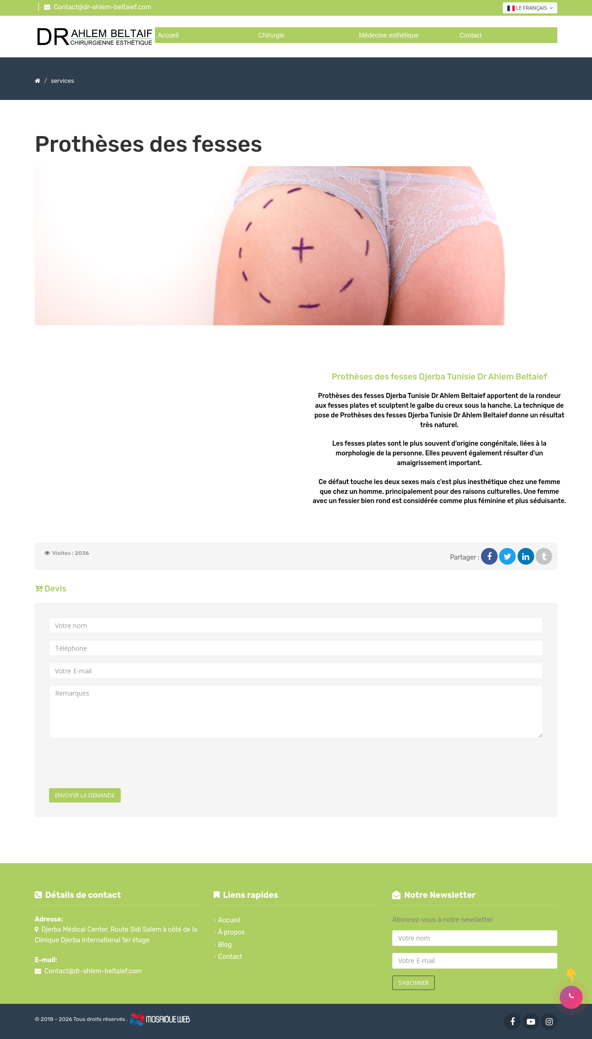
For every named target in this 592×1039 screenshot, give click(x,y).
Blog (225, 945)
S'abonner (413, 983)
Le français (530, 8)
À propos (231, 932)
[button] (571, 997)
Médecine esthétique (389, 35)
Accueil (168, 35)
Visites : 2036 (70, 553)
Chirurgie (272, 35)
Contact (471, 35)
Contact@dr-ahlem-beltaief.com (102, 7)
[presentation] (119, 763)
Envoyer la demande (85, 795)
